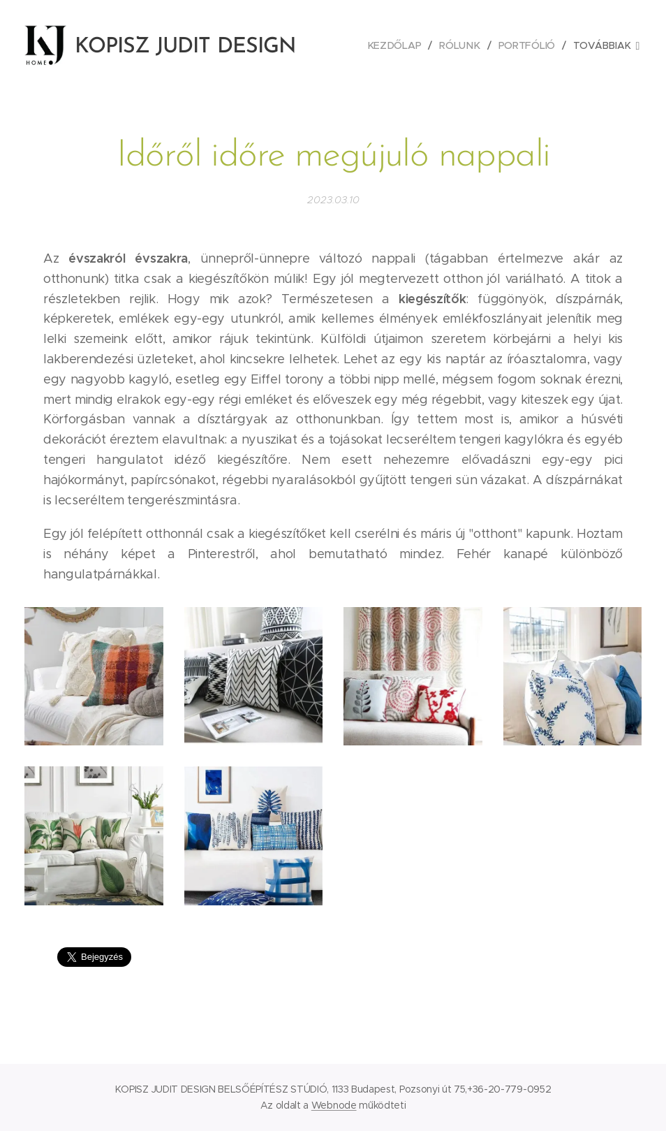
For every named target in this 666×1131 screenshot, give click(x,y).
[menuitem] (397, 45)
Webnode (334, 1105)
